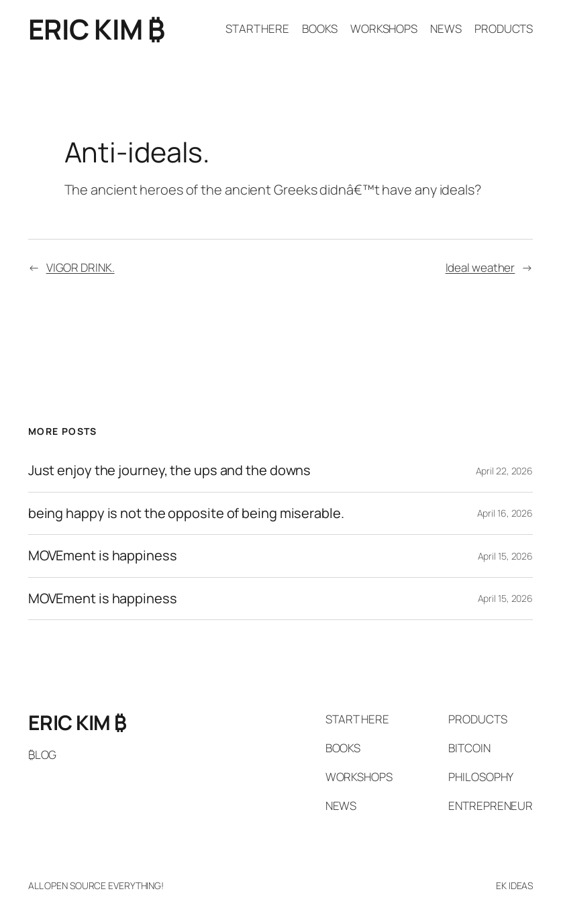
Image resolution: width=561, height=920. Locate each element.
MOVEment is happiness (102, 556)
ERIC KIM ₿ (96, 29)
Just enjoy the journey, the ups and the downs (169, 470)
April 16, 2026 (505, 513)
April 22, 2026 (504, 470)
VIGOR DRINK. (80, 267)
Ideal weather (480, 267)
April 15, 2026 (505, 556)
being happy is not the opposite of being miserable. (186, 513)
